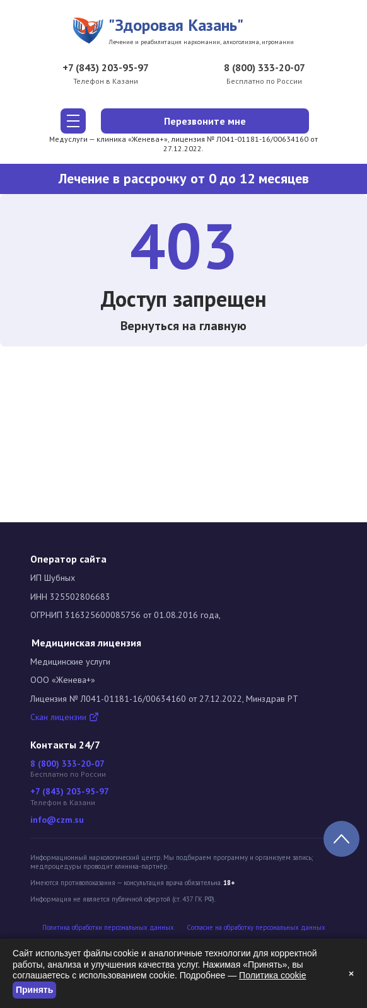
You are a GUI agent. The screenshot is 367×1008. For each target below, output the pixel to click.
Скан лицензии (64, 717)
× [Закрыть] (351, 973)
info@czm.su (57, 820)
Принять (34, 990)
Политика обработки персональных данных (108, 928)
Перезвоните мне (205, 121)
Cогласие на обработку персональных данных (256, 928)
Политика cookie (272, 975)
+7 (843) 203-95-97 (105, 67)
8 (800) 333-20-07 (264, 67)
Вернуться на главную (183, 326)
